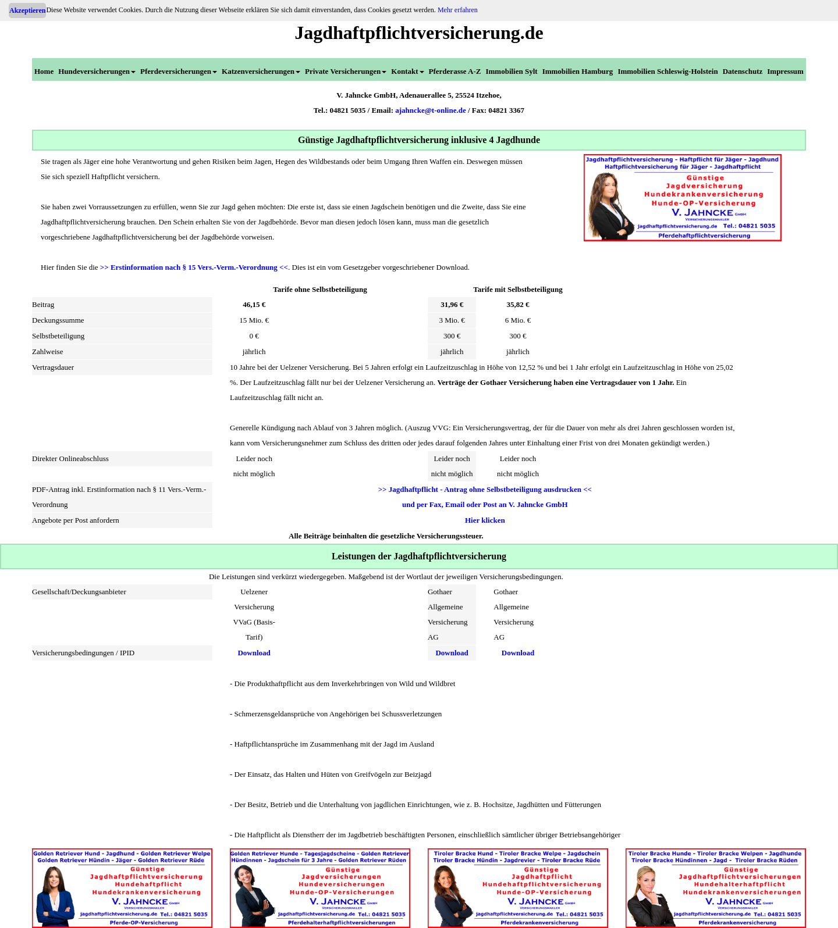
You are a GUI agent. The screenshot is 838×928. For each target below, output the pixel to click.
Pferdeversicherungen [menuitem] (178, 71)
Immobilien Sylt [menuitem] (511, 71)
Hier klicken (485, 520)
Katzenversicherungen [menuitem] (261, 71)
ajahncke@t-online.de (430, 110)
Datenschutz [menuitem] (743, 71)
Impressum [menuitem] (785, 71)
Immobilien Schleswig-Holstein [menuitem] (667, 71)
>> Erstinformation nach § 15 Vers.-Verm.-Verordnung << (194, 267)
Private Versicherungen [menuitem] (345, 71)
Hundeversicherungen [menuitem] (97, 71)
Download (253, 652)
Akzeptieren (27, 10)
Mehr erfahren (458, 10)
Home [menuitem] (44, 71)
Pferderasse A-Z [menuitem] (455, 71)
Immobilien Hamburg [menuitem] (577, 71)
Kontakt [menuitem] (407, 71)
